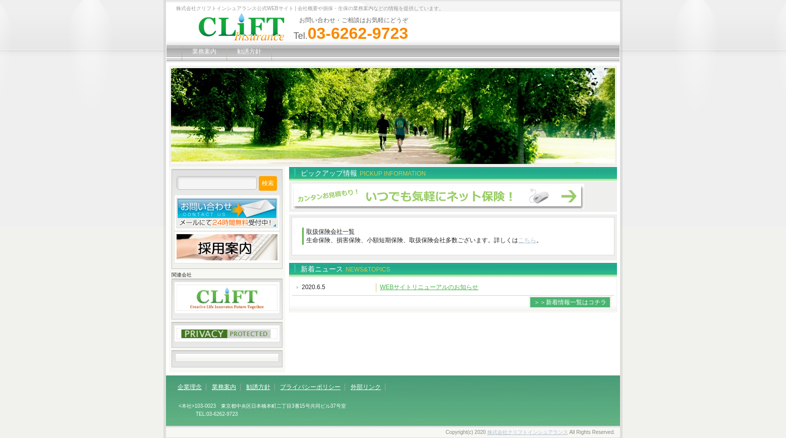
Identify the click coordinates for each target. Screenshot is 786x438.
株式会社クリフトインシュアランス (527, 432)
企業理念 (190, 387)
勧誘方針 (249, 51)
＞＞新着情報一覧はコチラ (570, 302)
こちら (527, 240)
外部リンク (366, 387)
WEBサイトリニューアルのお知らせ (429, 287)
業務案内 (204, 51)
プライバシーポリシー (310, 387)
